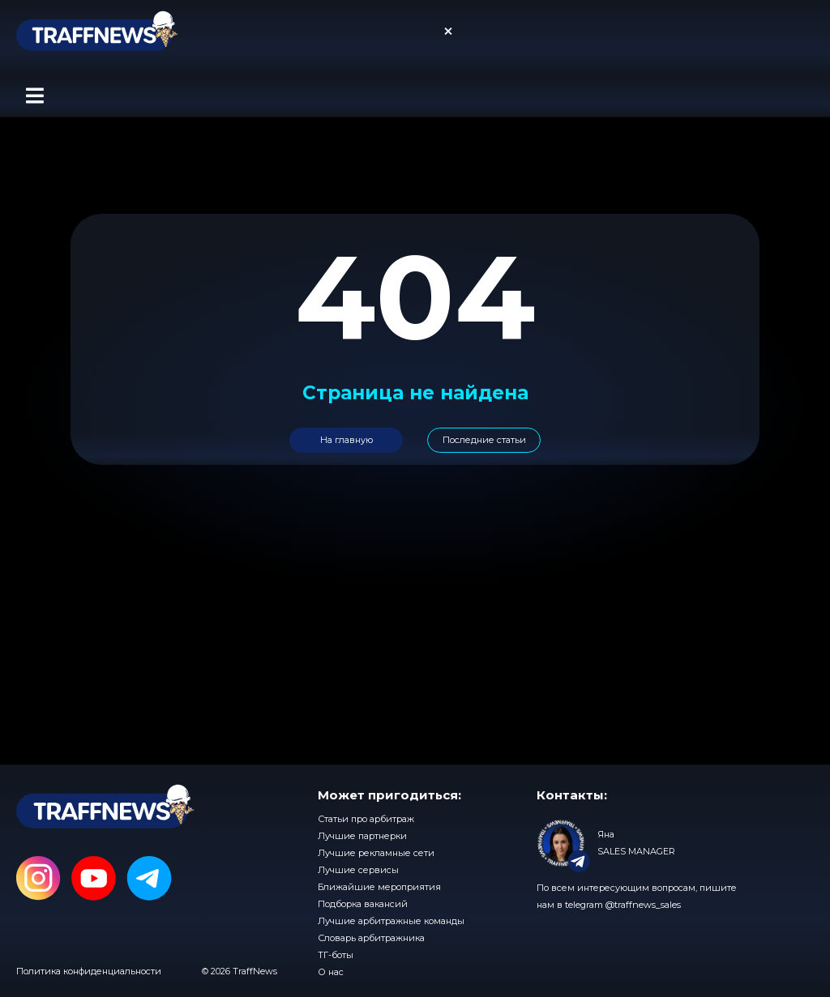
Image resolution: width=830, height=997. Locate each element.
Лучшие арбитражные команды (391, 921)
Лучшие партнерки (362, 835)
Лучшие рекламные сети (376, 853)
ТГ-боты (335, 955)
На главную (346, 439)
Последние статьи (484, 439)
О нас (331, 972)
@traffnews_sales (643, 904)
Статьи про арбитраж (366, 818)
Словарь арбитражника (371, 938)
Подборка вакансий (363, 904)
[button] (34, 96)
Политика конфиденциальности (88, 971)
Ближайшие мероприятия (379, 887)
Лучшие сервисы (358, 870)
